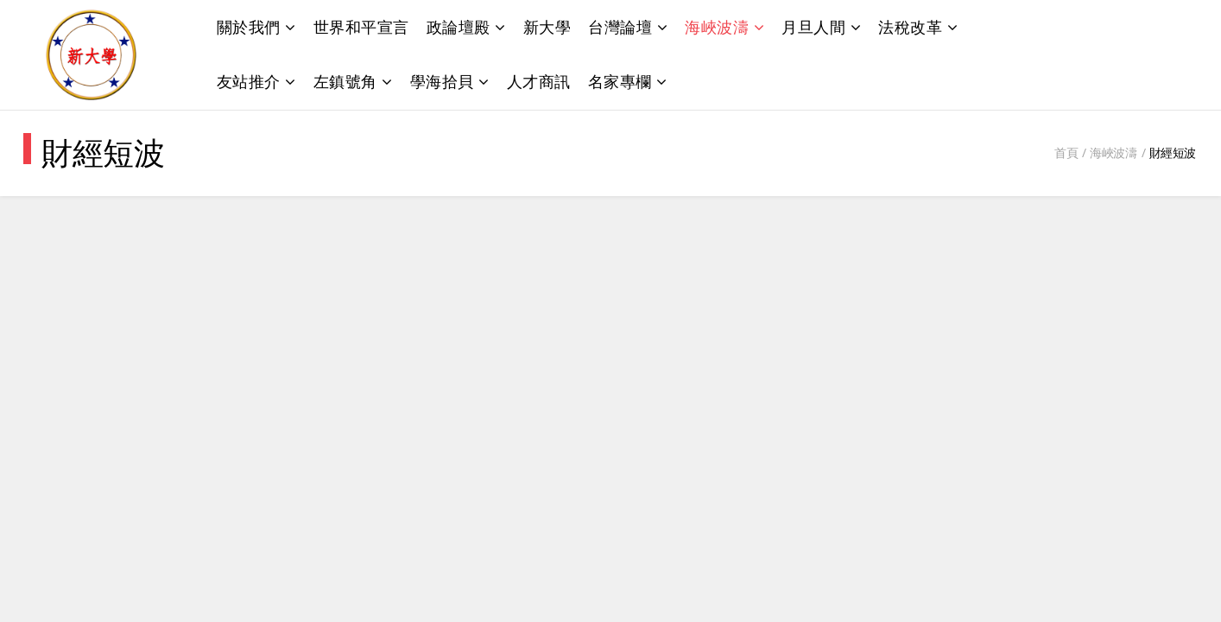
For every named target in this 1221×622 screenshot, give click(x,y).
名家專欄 (620, 81)
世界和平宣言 (361, 26)
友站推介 (249, 81)
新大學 (547, 26)
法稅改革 (910, 26)
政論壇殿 (458, 26)
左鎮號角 (345, 81)
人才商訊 (539, 81)
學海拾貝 (442, 81)
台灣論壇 (620, 26)
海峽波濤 (717, 26)
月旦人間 (813, 26)
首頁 (1066, 152)
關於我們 (249, 26)
